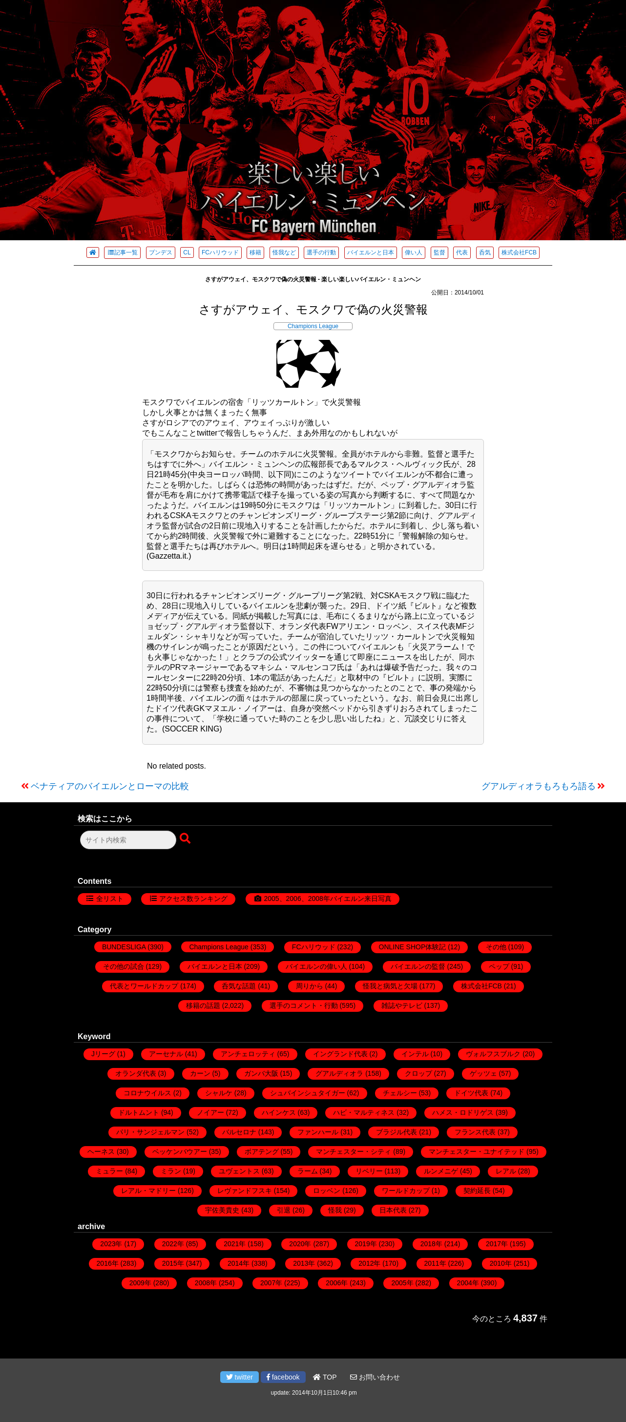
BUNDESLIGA (124, 947)
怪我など (284, 252)
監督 (439, 252)
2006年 (337, 1283)
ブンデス (160, 252)
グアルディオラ (339, 1073)
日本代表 (393, 1210)
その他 (496, 947)
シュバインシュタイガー (307, 1093)
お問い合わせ (375, 1377)
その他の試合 (123, 966)
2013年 (304, 1263)
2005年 (402, 1283)
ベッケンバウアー (179, 1151)
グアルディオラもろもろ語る (538, 786)
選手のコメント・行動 (304, 1005)
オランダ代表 (135, 1073)
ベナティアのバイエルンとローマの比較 (110, 786)
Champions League (313, 326)
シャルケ (218, 1093)
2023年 (111, 1244)
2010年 (501, 1263)
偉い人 (413, 252)
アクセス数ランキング (193, 898)
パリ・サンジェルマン (150, 1132)
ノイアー (210, 1112)
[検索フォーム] (128, 840)
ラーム (307, 1171)
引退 (284, 1210)
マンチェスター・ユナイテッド (476, 1151)
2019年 (366, 1244)
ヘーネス (101, 1151)
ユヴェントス (239, 1171)
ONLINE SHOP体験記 (412, 947)
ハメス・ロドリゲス (463, 1112)
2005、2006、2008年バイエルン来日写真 (327, 898)
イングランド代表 (340, 1054)
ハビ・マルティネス (364, 1112)
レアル (506, 1171)
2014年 (239, 1263)
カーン (200, 1073)
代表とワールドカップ (144, 986)
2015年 (173, 1263)
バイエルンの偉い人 (316, 966)
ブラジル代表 (396, 1132)
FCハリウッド (220, 252)
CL (186, 252)
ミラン (171, 1171)
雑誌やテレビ (401, 1005)
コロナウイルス (147, 1093)
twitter (239, 1377)
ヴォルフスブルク (493, 1054)
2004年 (468, 1283)
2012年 (369, 1263)
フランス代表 (475, 1132)
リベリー (369, 1171)
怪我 (335, 1210)
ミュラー (109, 1171)
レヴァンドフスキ (244, 1190)
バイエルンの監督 (418, 966)
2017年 (497, 1244)
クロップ (418, 1073)
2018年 (431, 1244)
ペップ (499, 966)
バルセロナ (239, 1132)
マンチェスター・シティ (353, 1151)
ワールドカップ (406, 1190)
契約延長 (477, 1190)
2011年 (435, 1263)
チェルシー (400, 1093)
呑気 (485, 252)
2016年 (108, 1263)
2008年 (206, 1283)
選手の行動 (321, 252)
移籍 (255, 252)
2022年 (173, 1244)
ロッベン (326, 1190)
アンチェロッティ (248, 1054)
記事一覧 (122, 252)
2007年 (271, 1283)
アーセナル (166, 1054)
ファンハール (317, 1132)
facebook (283, 1377)
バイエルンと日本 (370, 252)
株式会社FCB (519, 252)
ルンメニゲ (441, 1171)
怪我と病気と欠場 (390, 986)
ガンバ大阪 (261, 1073)
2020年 (300, 1244)
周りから (309, 986)
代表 (462, 252)
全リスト (110, 898)
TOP (324, 1377)
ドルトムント (138, 1112)
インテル (415, 1054)
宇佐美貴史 (222, 1210)
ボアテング (262, 1151)
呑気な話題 (239, 986)
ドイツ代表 (471, 1093)
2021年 (235, 1244)
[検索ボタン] (186, 839)
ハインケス (279, 1112)
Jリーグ (103, 1054)
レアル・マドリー (148, 1190)
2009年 (140, 1283)
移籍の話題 (203, 1005)
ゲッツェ (483, 1073)
